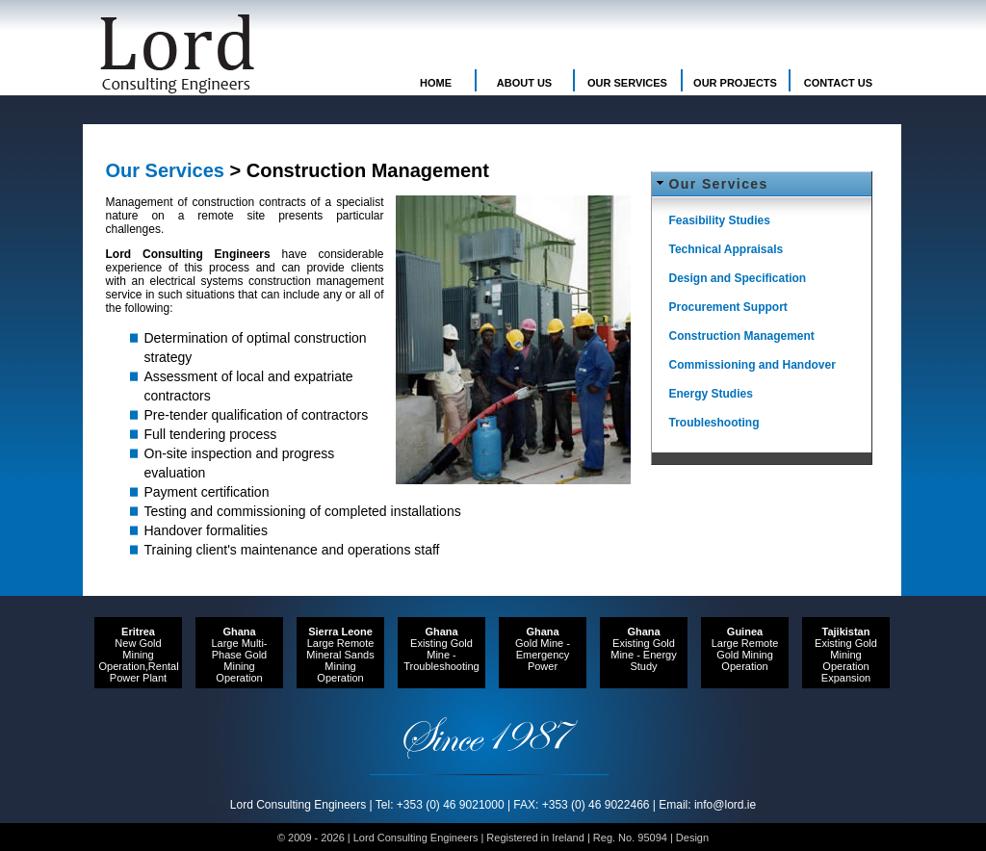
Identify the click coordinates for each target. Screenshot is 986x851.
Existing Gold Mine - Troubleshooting (441, 649)
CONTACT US (838, 83)
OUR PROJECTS (735, 83)
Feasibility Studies (719, 220)
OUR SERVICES (627, 83)
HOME (436, 83)
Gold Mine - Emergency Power (542, 649)
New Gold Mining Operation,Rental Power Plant (139, 654)
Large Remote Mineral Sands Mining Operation (340, 654)
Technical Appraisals (726, 249)
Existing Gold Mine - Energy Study (643, 649)
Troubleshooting (714, 422)
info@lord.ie (725, 805)
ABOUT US (524, 83)
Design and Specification (738, 278)
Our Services (718, 184)
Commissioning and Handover (752, 365)
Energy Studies (711, 393)
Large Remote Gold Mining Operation (745, 649)
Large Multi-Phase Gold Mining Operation (239, 654)
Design (692, 837)
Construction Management (742, 336)
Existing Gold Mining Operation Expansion (846, 654)
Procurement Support (728, 307)
